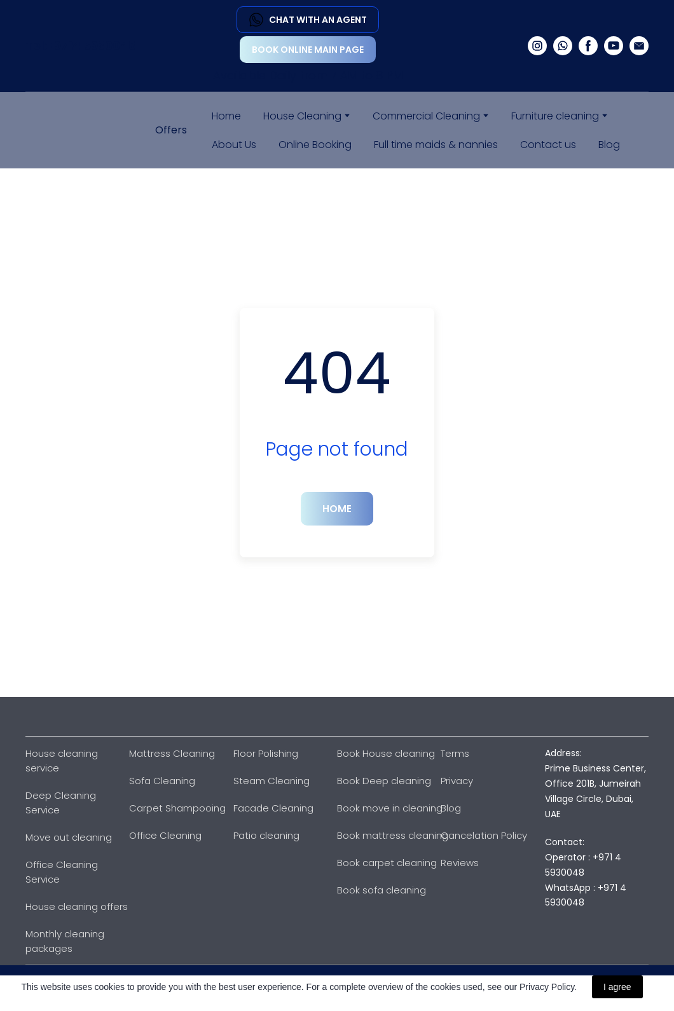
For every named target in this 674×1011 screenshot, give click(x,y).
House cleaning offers (76, 906)
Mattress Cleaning (172, 753)
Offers (171, 130)
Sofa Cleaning (162, 780)
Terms (455, 753)
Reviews (460, 862)
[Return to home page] (71, 130)
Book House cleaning (386, 753)
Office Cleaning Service (61, 872)
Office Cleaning (165, 835)
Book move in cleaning (390, 808)
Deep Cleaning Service (60, 803)
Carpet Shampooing (177, 808)
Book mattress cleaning (392, 835)
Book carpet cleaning (387, 862)
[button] (308, 19)
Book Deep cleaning (384, 780)
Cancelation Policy (484, 835)
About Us (234, 144)
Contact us (548, 144)
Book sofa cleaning (381, 890)
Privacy (457, 780)
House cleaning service (61, 761)
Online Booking (315, 144)
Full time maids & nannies (436, 144)
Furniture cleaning (555, 116)
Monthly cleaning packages (64, 941)
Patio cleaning (266, 835)
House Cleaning (302, 116)
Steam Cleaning (271, 780)
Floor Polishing (265, 753)
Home (226, 116)
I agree (617, 987)
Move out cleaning (68, 837)
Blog (609, 144)
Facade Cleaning (273, 808)
